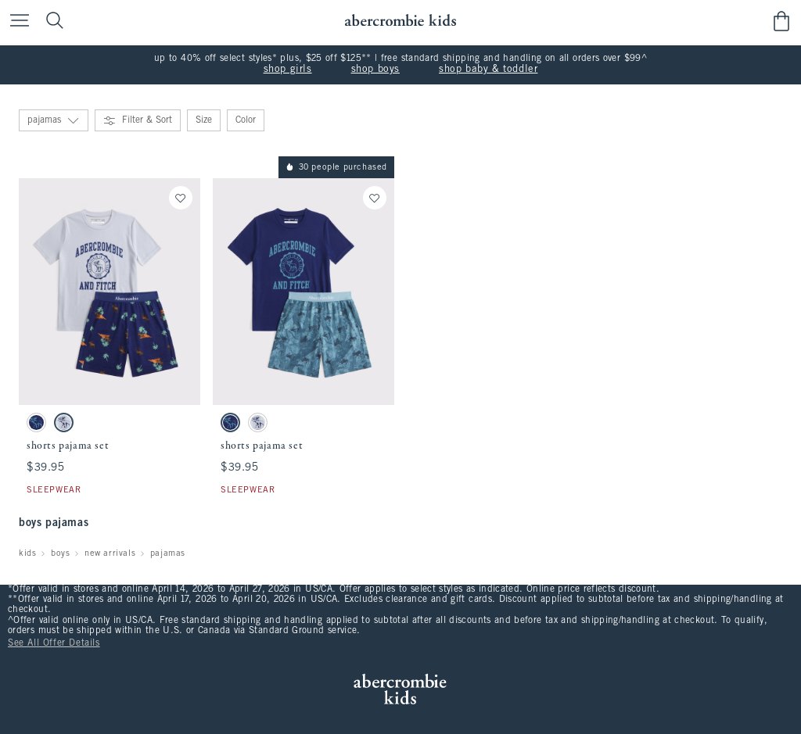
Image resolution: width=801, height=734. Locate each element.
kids (27, 553)
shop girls (288, 69)
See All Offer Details (54, 643)
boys (60, 553)
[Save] (180, 197)
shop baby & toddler (488, 69)
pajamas (167, 553)
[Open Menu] (15, 21)
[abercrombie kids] (400, 20)
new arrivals (109, 553)
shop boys (375, 69)
